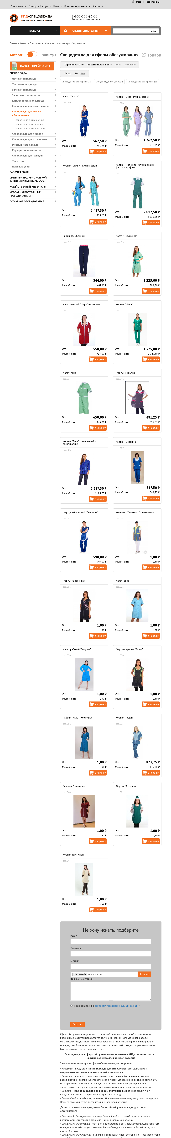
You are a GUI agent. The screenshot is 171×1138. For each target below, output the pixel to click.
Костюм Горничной (73, 854)
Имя (73, 935)
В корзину (100, 151)
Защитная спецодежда (26, 95)
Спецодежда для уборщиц (29, 124)
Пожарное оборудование (27, 201)
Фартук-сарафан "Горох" (129, 649)
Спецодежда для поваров (27, 133)
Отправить (78, 1024)
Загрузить (144, 974)
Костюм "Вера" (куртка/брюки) (132, 96)
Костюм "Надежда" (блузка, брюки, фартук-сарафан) (135, 166)
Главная (13, 43)
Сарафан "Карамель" (74, 786)
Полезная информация (75, 6)
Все (83, 73)
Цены (56, 6)
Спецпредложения (89, 31)
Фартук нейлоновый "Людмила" (80, 512)
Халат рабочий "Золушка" (77, 649)
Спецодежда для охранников (29, 139)
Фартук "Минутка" (126, 372)
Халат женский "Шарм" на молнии (81, 304)
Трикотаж (18, 161)
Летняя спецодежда (24, 78)
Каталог (43, 31)
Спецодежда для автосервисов (30, 106)
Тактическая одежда (24, 84)
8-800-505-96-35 (85, 16)
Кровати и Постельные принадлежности (25, 193)
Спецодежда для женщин (27, 155)
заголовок (130, 64)
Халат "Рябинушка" (126, 235)
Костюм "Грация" (125, 717)
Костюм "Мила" (124, 304)
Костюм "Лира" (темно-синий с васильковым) (79, 442)
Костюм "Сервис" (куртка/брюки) (80, 165)
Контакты (98, 6)
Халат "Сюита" (71, 96)
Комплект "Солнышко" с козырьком (135, 512)
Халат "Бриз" (123, 580)
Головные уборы (21, 166)
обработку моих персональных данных (116, 1005)
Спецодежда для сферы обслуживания (26, 113)
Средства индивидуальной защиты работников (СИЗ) (28, 179)
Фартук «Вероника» (74, 580)
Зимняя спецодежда (24, 89)
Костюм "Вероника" (126, 441)
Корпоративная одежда (26, 150)
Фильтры (49, 55)
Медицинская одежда (25, 144)
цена (118, 64)
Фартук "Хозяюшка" (126, 786)
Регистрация (153, 1)
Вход (138, 1)
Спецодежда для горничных (30, 119)
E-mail (74, 960)
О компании (17, 6)
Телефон (76, 948)
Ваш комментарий (81, 978)
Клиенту (32, 6)
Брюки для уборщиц (74, 235)
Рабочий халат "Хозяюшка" (78, 717)
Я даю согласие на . (105, 1005)
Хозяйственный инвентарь (28, 186)
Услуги (45, 6)
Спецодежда (36, 43)
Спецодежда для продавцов (30, 128)
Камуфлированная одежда (28, 100)
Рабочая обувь (20, 172)
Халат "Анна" (70, 372)
